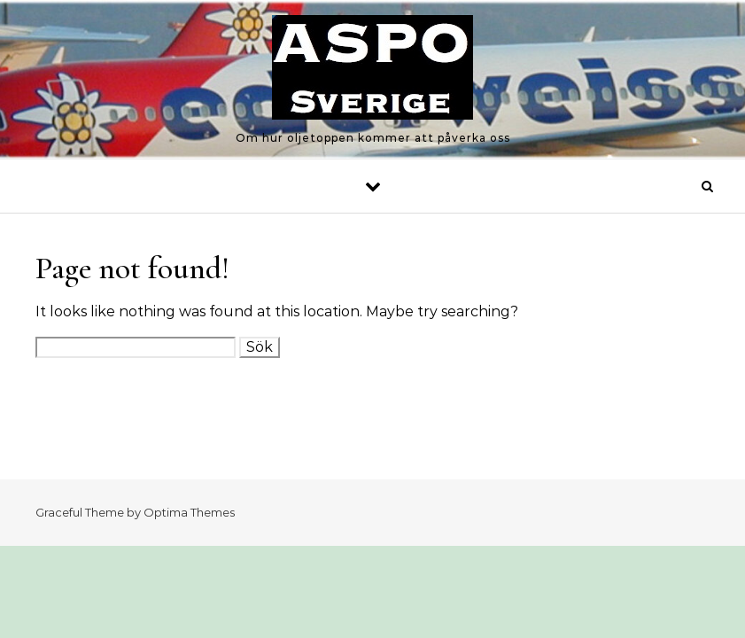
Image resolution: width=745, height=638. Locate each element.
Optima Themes (189, 512)
